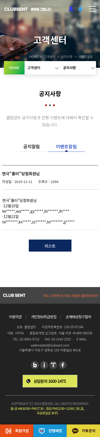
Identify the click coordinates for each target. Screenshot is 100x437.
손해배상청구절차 (78, 316)
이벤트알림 (66, 146)
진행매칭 (50, 431)
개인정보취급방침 (43, 316)
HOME (26, 56)
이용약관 (15, 316)
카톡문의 (83, 431)
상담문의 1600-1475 (50, 381)
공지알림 (31, 146)
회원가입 (71, 8)
